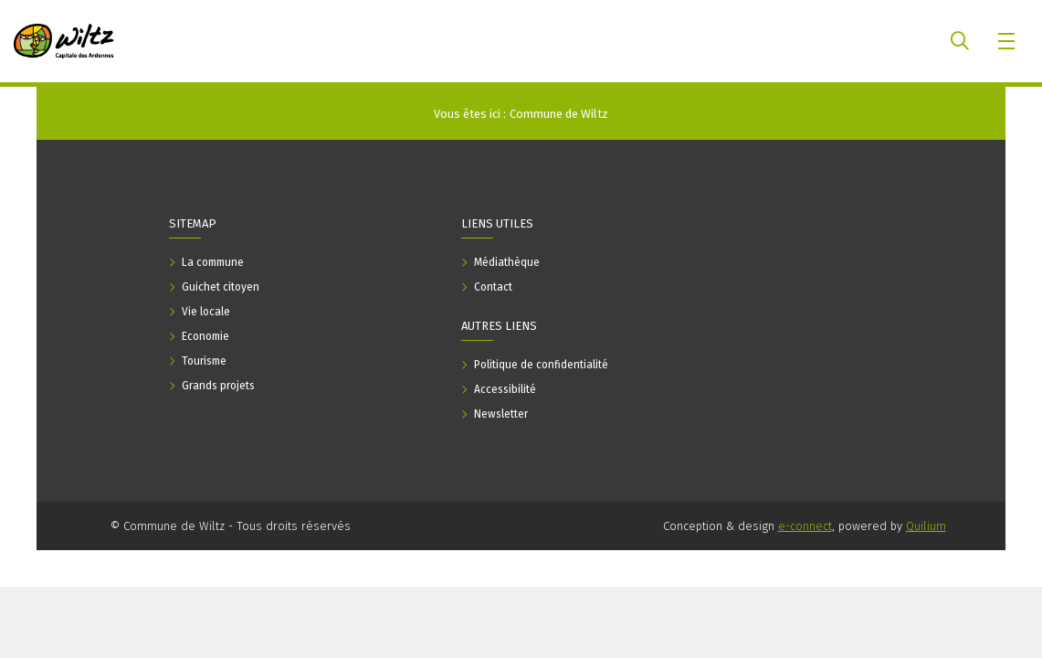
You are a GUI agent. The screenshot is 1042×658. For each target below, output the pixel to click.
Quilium (926, 526)
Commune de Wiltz (559, 114)
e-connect (805, 526)
